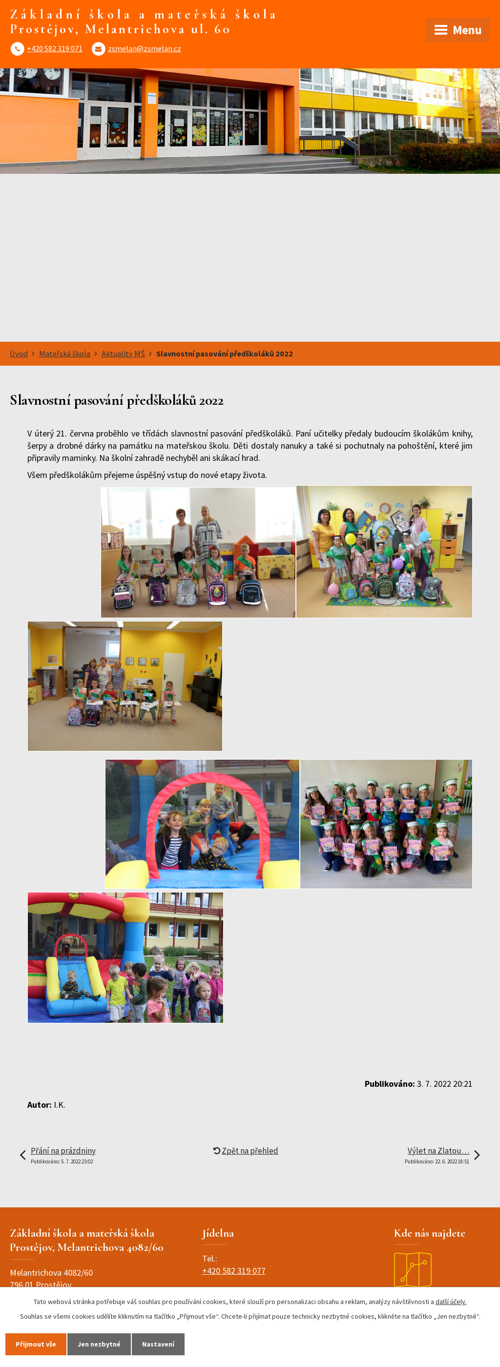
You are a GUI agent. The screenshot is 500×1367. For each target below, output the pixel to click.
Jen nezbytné (99, 1344)
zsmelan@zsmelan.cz (144, 48)
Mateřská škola (64, 353)
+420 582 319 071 (55, 48)
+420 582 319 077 (234, 1270)
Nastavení (158, 1344)
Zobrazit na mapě (426, 1280)
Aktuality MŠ (123, 353)
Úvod (19, 353)
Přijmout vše (36, 1344)
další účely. (451, 1301)
